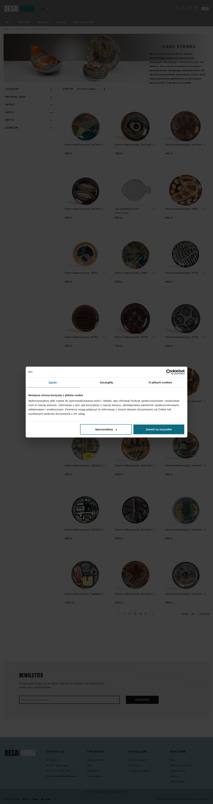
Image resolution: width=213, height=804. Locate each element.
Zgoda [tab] (52, 382)
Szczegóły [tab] (106, 382)
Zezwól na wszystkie (159, 429)
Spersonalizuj (106, 429)
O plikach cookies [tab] (160, 382)
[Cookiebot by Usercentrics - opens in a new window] (169, 372)
